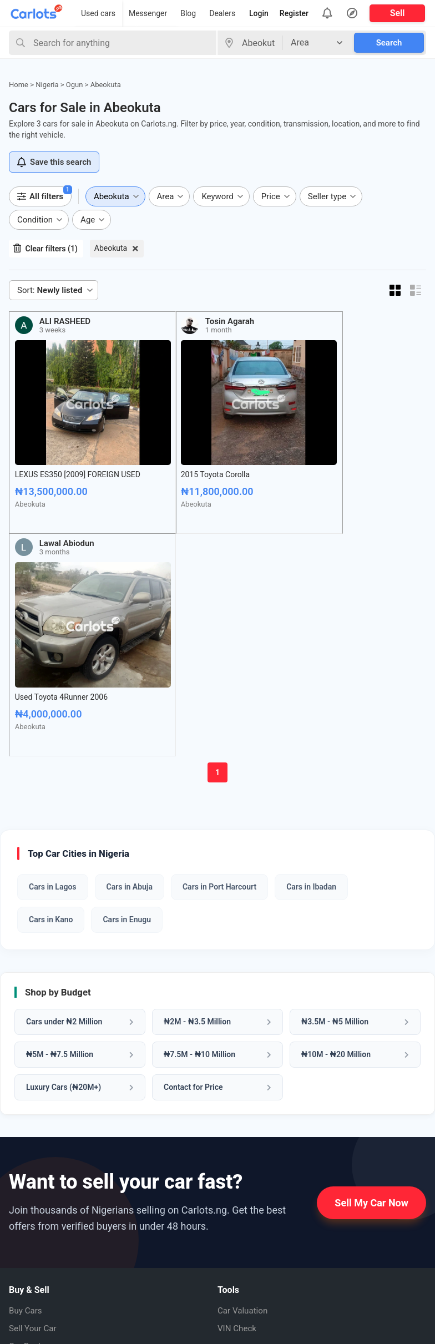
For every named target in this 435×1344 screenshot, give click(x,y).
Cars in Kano (51, 681)
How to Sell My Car (46, 1207)
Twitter (240, 1263)
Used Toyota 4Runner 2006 (328, 449)
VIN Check (238, 1090)
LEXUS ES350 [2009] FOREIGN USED (66, 454)
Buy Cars (26, 1072)
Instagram (246, 1243)
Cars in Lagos (53, 648)
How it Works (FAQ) (47, 1190)
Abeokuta (110, 248)
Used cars (98, 13)
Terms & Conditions (48, 1261)
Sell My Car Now (371, 964)
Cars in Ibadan (311, 648)
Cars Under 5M (38, 1125)
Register (294, 13)
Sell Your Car (34, 1090)
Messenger (148, 13)
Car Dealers (31, 1108)
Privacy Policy (36, 1243)
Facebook (245, 1203)
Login (259, 13)
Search (389, 43)
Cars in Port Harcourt (219, 648)
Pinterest (244, 1223)
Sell (397, 13)
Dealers (222, 13)
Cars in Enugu (127, 681)
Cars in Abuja (130, 648)
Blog (188, 13)
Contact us (30, 1225)
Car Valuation (244, 1072)
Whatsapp (246, 1183)
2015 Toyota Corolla (183, 449)
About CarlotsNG (42, 1172)
